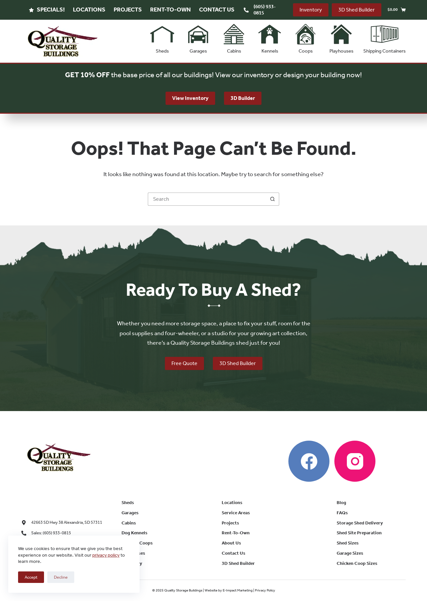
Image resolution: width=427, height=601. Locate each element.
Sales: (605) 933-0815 (51, 532)
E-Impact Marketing (238, 590)
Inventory (311, 10)
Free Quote (184, 363)
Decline (61, 577)
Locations (89, 9)
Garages (198, 37)
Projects (128, 9)
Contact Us (217, 9)
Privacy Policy (265, 590)
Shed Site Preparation (359, 533)
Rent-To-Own (170, 9)
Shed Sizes (348, 543)
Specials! (47, 9)
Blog (341, 502)
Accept (31, 577)
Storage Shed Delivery (360, 523)
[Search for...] (207, 199)
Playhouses (341, 37)
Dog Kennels (134, 533)
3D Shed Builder (356, 10)
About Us (231, 543)
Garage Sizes (350, 553)
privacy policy (106, 555)
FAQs (342, 513)
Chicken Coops (137, 543)
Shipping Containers (384, 37)
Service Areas (236, 513)
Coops (305, 37)
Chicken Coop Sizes (357, 563)
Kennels (269, 37)
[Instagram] (354, 461)
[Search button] (272, 199)
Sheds (162, 37)
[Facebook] (308, 461)
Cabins (234, 37)
